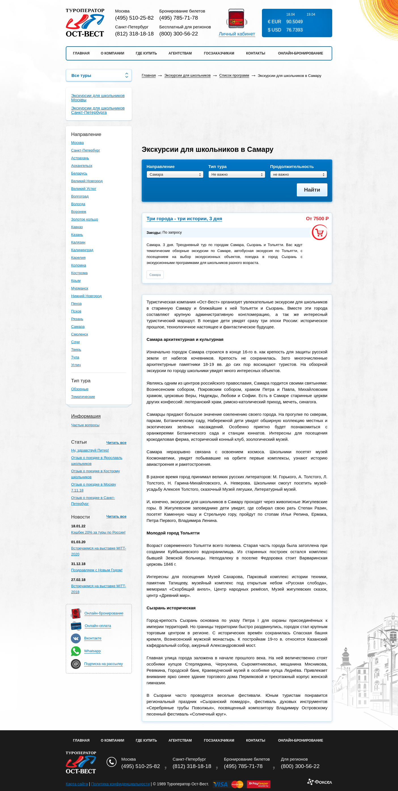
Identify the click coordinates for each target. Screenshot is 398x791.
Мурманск (79, 288)
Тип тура (217, 166)
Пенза (76, 303)
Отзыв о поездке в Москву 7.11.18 (93, 487)
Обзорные (79, 389)
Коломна (78, 265)
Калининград (82, 250)
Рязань (77, 319)
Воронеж (78, 211)
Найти (312, 190)
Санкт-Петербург (85, 150)
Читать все (116, 442)
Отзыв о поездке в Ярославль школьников (96, 461)
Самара (77, 326)
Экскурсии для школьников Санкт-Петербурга (98, 110)
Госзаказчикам (219, 53)
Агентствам (180, 53)
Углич (76, 365)
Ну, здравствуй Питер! (90, 450)
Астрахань (80, 158)
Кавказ (77, 227)
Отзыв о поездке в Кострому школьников (95, 474)
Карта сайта (77, 784)
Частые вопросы (85, 425)
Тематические (83, 397)
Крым (76, 280)
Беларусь (79, 173)
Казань (77, 234)
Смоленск (79, 334)
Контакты (255, 53)
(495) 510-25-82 (134, 18)
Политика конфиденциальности (120, 784)
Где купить (146, 53)
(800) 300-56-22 (178, 34)
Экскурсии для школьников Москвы (98, 97)
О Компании (112, 740)
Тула (75, 357)
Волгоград (80, 196)
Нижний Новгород (86, 296)
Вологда (78, 204)
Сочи (75, 342)
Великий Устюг (83, 188)
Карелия (78, 257)
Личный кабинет (237, 34)
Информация (86, 416)
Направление (161, 166)
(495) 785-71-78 (178, 18)
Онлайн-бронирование (300, 53)
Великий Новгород (87, 181)
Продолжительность (292, 166)
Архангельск (81, 165)
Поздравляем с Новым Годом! (96, 570)
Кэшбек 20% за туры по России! (98, 532)
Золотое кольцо (84, 219)
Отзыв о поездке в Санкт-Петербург (93, 501)
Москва (77, 142)
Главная (81, 53)
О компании (112, 53)
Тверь (76, 349)
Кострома (79, 273)
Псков (76, 311)
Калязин (78, 242)
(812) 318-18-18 (134, 34)
